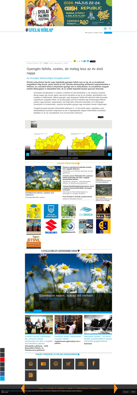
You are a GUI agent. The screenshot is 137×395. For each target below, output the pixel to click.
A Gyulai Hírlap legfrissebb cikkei (59, 251)
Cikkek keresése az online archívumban (56, 354)
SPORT (70, 388)
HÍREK (46, 63)
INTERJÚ (61, 388)
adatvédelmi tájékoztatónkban (12, 391)
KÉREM (133, 392)
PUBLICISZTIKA (82, 388)
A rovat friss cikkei (67, 163)
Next (109, 303)
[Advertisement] (68, 47)
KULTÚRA (50, 388)
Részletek (125, 392)
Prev (36, 303)
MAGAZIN (94, 388)
